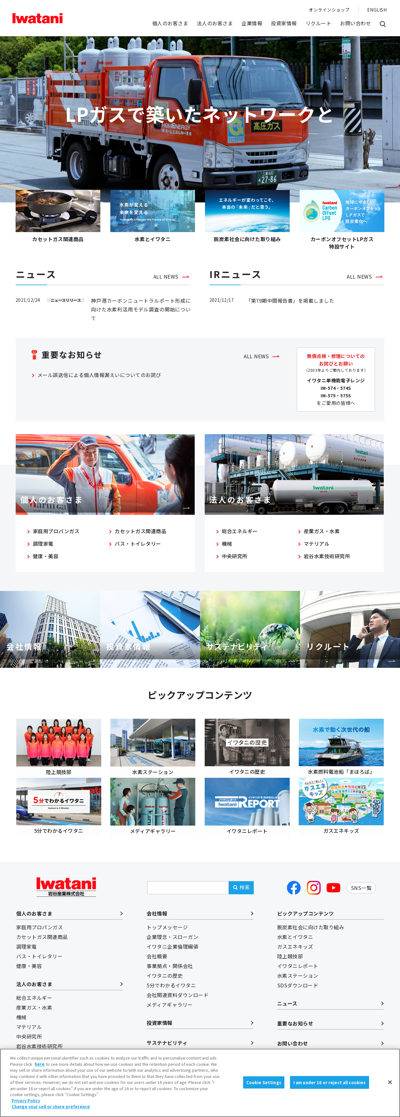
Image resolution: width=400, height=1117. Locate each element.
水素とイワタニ (295, 930)
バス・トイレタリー (138, 547)
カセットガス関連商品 (140, 535)
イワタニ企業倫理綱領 (172, 940)
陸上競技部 (290, 950)
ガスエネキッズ (295, 940)
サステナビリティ (167, 1036)
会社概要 (157, 950)
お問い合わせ (355, 23)
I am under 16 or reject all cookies (329, 1100)
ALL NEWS (165, 279)
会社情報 (157, 907)
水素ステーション (297, 969)
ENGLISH (377, 10)
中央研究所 (235, 559)
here (40, 1082)
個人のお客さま (170, 23)
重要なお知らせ (295, 1017)
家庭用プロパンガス (56, 535)
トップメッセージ (167, 921)
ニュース (287, 997)
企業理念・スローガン (172, 930)
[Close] (390, 1100)
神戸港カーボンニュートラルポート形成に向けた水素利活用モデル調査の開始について (141, 311)
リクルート (318, 23)
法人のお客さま (215, 23)
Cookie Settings (263, 1100)
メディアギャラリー (169, 998)
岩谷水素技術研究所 (327, 559)
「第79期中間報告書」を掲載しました (290, 303)
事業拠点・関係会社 (170, 959)
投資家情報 (284, 23)
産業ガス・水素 (322, 535)
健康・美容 (45, 559)
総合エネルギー (240, 535)
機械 (227, 547)
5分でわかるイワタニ (171, 979)
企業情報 (252, 23)
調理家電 (43, 547)
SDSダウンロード (297, 979)
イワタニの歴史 (164, 969)
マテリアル (316, 547)
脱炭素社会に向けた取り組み (310, 921)
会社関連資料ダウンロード (177, 988)
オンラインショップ (329, 10)
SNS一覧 (361, 881)
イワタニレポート (297, 959)
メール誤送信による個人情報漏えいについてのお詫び (99, 377)
